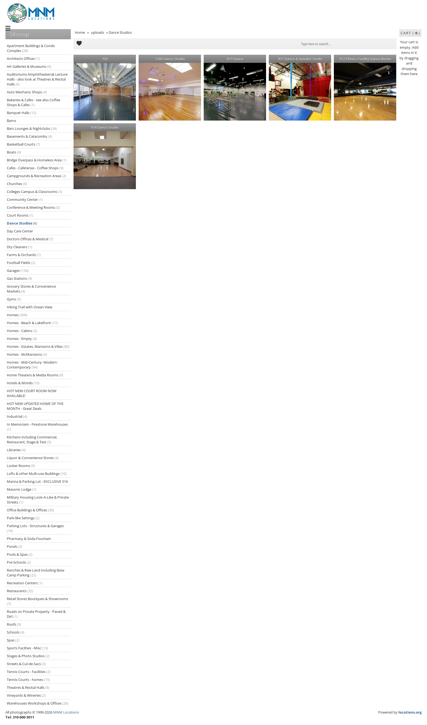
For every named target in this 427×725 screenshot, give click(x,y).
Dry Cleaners (19, 246)
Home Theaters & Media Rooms (35, 375)
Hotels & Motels (23, 382)
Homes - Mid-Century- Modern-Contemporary (32, 365)
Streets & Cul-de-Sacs (26, 663)
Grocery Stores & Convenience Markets (31, 289)
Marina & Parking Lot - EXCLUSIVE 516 (37, 481)
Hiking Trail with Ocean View (29, 307)
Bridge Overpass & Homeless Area (36, 160)
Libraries (16, 449)
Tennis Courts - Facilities (28, 671)
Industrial (17, 416)
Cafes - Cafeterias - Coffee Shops (35, 167)
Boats (14, 152)
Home (80, 32)
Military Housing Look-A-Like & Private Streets (38, 500)
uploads (97, 32)
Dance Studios (22, 223)
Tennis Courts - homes (28, 679)
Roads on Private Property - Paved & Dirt (36, 614)
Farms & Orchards (24, 254)
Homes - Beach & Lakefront (32, 322)
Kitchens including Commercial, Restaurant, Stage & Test (32, 439)
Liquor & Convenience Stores (33, 457)
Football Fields (21, 262)
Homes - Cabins (22, 330)
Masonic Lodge (21, 489)
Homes (17, 314)
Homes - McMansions (27, 354)
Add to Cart (79, 43)
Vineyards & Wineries (26, 695)
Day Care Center (20, 231)
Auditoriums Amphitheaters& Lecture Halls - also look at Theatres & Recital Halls (37, 79)
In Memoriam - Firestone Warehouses (37, 427)
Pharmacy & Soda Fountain (29, 538)
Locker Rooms (21, 465)
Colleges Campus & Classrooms (34, 191)
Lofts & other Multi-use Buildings (36, 473)
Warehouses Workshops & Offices (37, 703)
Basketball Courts (23, 144)
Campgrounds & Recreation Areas (36, 175)
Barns (11, 120)
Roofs (14, 624)
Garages (18, 270)
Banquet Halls (21, 112)
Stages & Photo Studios (28, 655)
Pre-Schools (19, 562)
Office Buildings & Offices (30, 510)
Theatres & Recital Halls (28, 687)
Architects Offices (23, 58)
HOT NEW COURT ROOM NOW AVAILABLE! (31, 393)
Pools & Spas (19, 554)
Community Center (25, 199)
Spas (13, 640)
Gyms (14, 299)
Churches (17, 183)
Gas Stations (19, 278)
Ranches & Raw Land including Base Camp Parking (35, 572)
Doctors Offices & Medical (30, 238)
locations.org (410, 712)
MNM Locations (66, 712)
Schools (15, 632)
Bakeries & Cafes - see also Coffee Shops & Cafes (33, 102)
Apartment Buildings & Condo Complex (31, 48)
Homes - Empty (22, 338)
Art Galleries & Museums (29, 66)
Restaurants (20, 590)
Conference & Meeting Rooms (33, 207)
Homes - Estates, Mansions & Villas (38, 346)
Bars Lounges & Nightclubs (32, 128)
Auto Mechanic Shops (27, 92)
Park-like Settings (23, 517)
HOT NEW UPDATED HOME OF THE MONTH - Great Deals (35, 406)
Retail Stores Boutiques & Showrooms (37, 601)
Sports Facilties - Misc (27, 648)
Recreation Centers (24, 582)
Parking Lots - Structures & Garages (35, 528)
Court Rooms (20, 215)
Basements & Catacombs (29, 136)
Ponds (14, 546)
